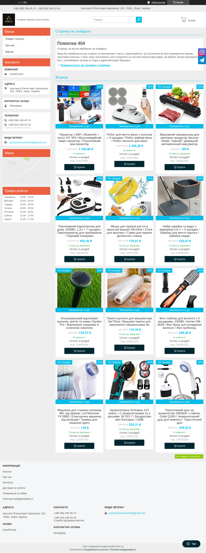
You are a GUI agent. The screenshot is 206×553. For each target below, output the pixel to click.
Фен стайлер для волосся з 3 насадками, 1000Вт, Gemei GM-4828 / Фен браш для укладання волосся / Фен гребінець (179, 323)
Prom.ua (119, 546)
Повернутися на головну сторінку (85, 65)
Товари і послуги (14, 38)
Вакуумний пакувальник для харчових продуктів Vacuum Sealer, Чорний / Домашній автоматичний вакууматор (179, 139)
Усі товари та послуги (188, 456)
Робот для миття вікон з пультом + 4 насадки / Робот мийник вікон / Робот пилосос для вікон (129, 138)
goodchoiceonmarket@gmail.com (28, 142)
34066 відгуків (158, 2)
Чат (191, 543)
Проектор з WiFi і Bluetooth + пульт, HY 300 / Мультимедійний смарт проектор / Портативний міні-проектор (79, 139)
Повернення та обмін (15, 493)
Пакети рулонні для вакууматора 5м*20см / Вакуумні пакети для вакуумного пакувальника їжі (129, 321)
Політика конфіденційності (18, 498)
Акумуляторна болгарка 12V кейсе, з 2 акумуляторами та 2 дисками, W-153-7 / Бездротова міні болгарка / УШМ (129, 415)
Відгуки (9, 51)
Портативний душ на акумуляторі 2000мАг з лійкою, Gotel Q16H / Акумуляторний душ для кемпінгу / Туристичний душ (180, 416)
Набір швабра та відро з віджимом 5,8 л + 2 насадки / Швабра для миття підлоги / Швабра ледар (179, 231)
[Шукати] (139, 20)
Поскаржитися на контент (95, 549)
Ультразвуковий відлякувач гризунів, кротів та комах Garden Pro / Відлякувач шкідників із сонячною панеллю (79, 323)
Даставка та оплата (14, 488)
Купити (81, 167)
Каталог (7, 471)
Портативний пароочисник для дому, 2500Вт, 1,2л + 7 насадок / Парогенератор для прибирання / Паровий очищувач (79, 231)
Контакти (8, 482)
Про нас (9, 45)
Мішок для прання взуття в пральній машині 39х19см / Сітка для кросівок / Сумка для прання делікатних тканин (129, 231)
